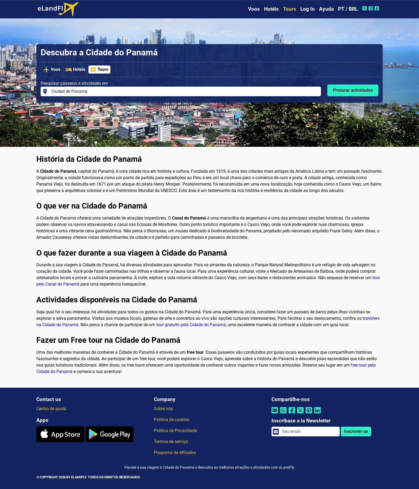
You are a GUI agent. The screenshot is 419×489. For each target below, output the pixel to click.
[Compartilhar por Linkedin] (317, 413)
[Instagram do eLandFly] (371, 8)
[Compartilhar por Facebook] (292, 413)
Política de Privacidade (175, 430)
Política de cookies (171, 419)
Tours (289, 9)
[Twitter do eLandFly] (365, 8)
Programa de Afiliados (175, 452)
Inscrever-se (356, 431)
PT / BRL (348, 9)
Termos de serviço (171, 441)
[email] (309, 431)
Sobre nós (163, 408)
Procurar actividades (353, 90)
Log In (307, 9)
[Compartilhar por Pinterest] (309, 413)
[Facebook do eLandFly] (377, 8)
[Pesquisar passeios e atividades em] (184, 91)
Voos (254, 9)
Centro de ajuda (51, 408)
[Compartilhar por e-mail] (274, 413)
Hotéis (271, 9)
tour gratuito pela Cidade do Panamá (191, 324)
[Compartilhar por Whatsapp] (283, 413)
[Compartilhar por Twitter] (300, 413)
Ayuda (326, 9)
